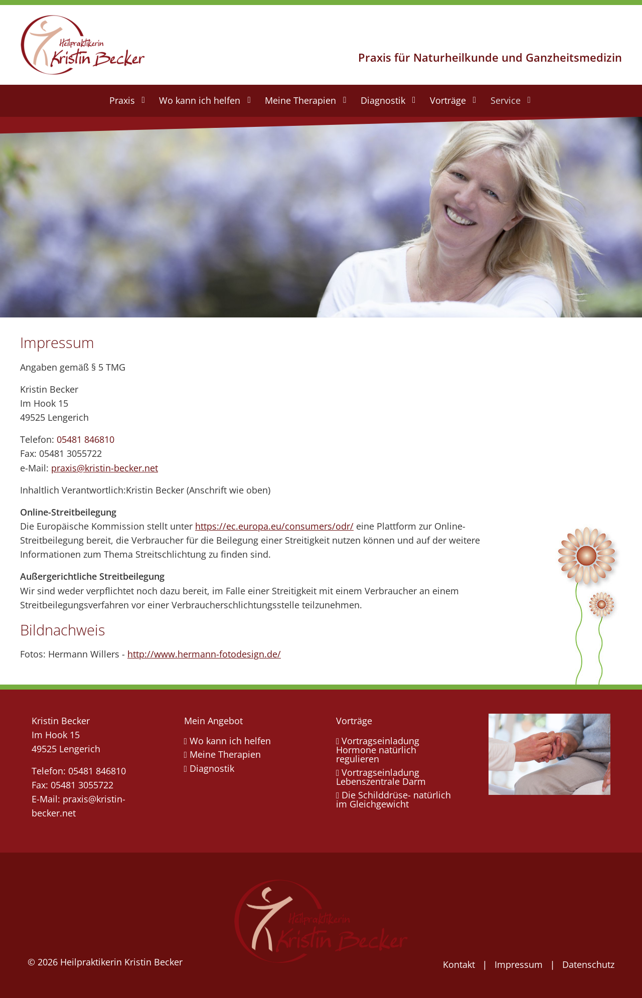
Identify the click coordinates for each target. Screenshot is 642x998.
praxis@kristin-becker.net (104, 468)
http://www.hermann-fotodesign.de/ (204, 654)
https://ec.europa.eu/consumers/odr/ (274, 526)
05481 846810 (85, 439)
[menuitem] (126, 101)
